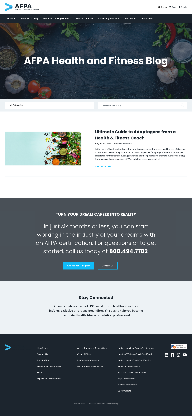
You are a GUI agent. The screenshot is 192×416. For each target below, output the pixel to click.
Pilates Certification (127, 384)
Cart (172, 6)
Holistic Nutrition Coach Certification (136, 348)
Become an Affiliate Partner (90, 366)
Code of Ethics (84, 354)
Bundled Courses (84, 18)
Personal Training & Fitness (57, 18)
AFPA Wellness (124, 143)
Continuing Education (109, 18)
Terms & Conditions (96, 403)
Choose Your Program (78, 265)
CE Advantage (124, 390)
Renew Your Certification (49, 366)
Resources (130, 18)
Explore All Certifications (49, 378)
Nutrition (11, 18)
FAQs (39, 372)
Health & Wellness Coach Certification (136, 354)
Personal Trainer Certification (132, 372)
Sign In (182, 6)
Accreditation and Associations (92, 348)
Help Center (43, 348)
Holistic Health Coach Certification (134, 360)
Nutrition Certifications (129, 366)
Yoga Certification (126, 378)
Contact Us (107, 265)
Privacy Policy (112, 403)
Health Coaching (29, 18)
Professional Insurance (88, 360)
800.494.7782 (128, 251)
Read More (100, 166)
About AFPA (147, 18)
